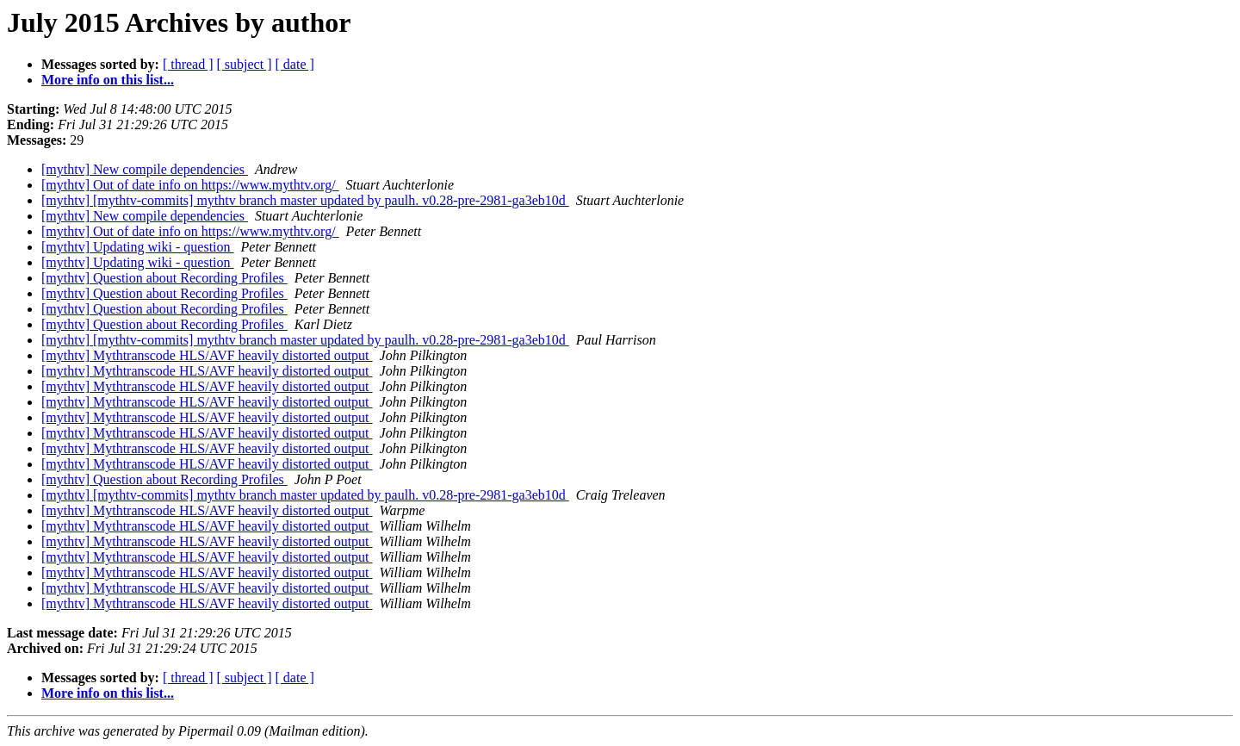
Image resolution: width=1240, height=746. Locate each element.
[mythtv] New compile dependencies (144, 169)
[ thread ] (188, 64)
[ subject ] (244, 64)
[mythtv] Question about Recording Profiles (164, 277)
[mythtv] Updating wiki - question (137, 246)
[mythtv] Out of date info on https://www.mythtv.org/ (190, 184)
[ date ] (295, 64)
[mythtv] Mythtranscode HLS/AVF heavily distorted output (207, 355)
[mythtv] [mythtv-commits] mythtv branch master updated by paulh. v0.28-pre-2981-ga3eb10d (305, 200)
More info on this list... (107, 79)
